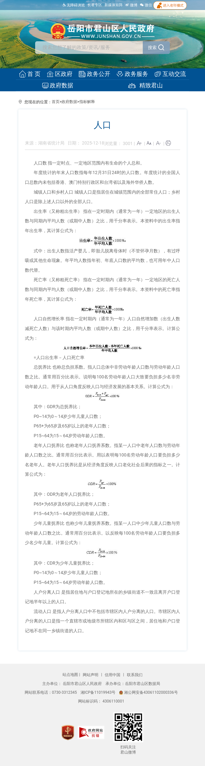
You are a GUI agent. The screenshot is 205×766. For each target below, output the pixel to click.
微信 (146, 5)
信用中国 (113, 675)
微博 (131, 5)
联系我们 (135, 675)
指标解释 (87, 101)
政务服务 (131, 74)
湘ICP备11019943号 (99, 692)
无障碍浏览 (73, 5)
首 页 (31, 74)
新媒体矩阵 (113, 5)
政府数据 (58, 86)
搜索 (156, 47)
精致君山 (143, 86)
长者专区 (94, 5)
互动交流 (168, 74)
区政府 (60, 74)
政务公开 (94, 74)
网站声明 (91, 675)
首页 (56, 101)
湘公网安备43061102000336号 (148, 692)
